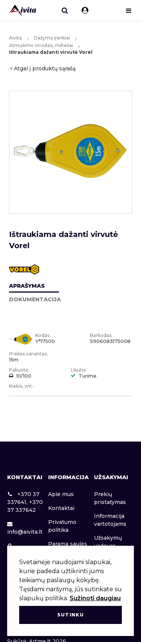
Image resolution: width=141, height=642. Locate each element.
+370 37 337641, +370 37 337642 (25, 502)
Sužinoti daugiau (95, 598)
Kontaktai (61, 508)
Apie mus (61, 494)
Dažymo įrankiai (52, 38)
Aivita (15, 38)
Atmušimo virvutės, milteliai (41, 45)
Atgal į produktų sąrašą (45, 68)
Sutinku (70, 615)
